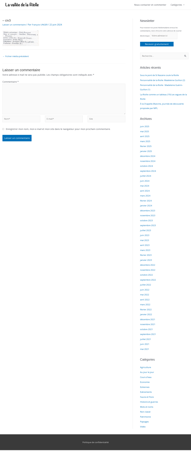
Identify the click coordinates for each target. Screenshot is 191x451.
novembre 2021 (148, 325)
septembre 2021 (148, 334)
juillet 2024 (146, 176)
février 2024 (146, 201)
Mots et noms (147, 407)
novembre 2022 (148, 270)
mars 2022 (145, 305)
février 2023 (146, 255)
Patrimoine (146, 417)
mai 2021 (144, 349)
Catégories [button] (176, 5)
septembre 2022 (148, 280)
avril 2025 (145, 137)
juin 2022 (144, 290)
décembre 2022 (148, 265)
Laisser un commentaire (15, 24)
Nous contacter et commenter (150, 5)
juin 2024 (144, 181)
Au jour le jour (147, 372)
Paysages (145, 422)
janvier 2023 (146, 260)
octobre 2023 (147, 221)
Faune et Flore (147, 397)
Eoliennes (145, 387)
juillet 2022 (146, 285)
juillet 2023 (146, 231)
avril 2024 (145, 191)
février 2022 (146, 310)
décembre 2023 (148, 211)
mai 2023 (144, 241)
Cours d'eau (146, 377)
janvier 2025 (146, 151)
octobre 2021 (147, 330)
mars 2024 (145, 196)
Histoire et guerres (150, 402)
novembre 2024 (148, 161)
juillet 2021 (146, 339)
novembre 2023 (148, 216)
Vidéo (143, 427)
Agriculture (146, 368)
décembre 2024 (148, 156)
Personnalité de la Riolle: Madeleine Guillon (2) (164, 81)
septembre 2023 (148, 226)
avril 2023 (145, 245)
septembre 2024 (148, 171)
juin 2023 (144, 236)
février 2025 (146, 146)
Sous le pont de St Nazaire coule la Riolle (161, 76)
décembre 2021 (148, 320)
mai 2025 (144, 132)
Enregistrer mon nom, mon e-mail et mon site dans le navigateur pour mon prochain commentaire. (58, 131)
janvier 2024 (146, 206)
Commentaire (10, 82)
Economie (145, 382)
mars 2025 (145, 142)
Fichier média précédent (17, 56)
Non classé (145, 412)
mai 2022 (144, 295)
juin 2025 (144, 127)
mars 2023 (145, 250)
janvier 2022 (146, 315)
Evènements (146, 392)
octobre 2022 (147, 275)
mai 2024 (144, 186)
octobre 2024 (147, 166)
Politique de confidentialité (95, 443)
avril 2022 (145, 300)
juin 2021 (144, 344)
